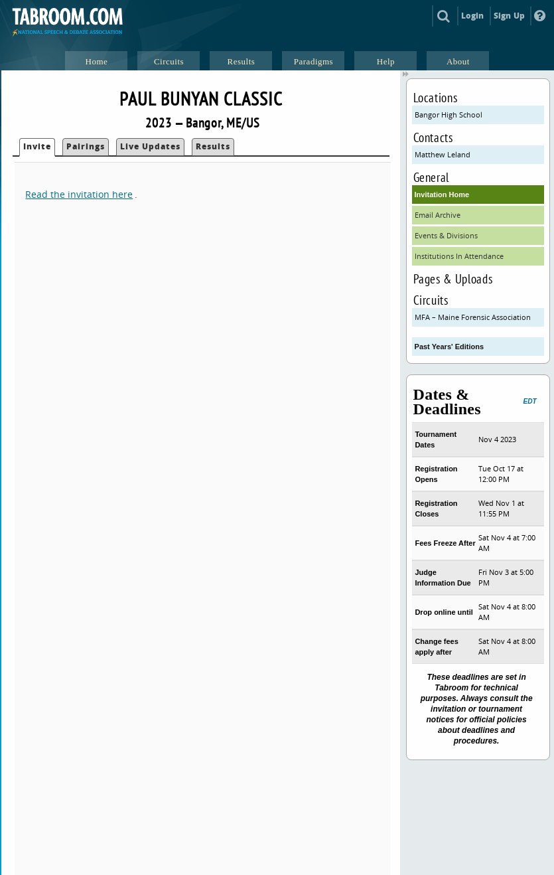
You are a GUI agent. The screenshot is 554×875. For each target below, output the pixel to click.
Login (472, 15)
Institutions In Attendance (459, 256)
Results (213, 146)
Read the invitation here (79, 194)
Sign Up (509, 15)
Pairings (85, 146)
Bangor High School (448, 114)
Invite (37, 146)
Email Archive (437, 215)
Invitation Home (442, 195)
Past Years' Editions (449, 347)
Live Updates (150, 146)
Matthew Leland (442, 154)
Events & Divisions (446, 235)
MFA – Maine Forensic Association (473, 317)
